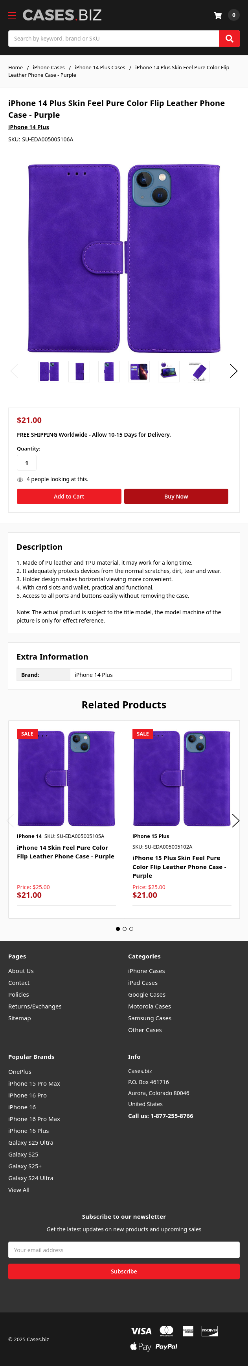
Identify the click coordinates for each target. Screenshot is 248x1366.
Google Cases (146, 994)
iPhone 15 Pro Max (34, 1083)
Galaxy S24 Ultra (30, 1178)
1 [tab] (118, 929)
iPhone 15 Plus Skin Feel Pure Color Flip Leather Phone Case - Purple (179, 866)
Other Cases (145, 1030)
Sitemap (19, 1018)
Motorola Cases (149, 1006)
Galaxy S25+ (25, 1166)
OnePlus (19, 1071)
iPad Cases (143, 982)
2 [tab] (125, 929)
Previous (14, 371)
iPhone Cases (146, 971)
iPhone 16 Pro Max (34, 1119)
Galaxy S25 (23, 1154)
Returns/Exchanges (35, 1006)
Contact (18, 982)
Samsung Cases (149, 1018)
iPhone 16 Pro (27, 1095)
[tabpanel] (66, 819)
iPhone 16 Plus (28, 1130)
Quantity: (28, 448)
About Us (21, 971)
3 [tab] (131, 929)
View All (18, 1190)
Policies (18, 994)
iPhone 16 (22, 1107)
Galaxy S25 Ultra (30, 1142)
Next (234, 371)
